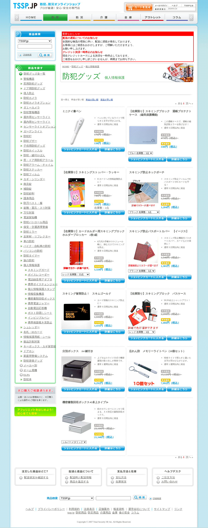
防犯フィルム (32, 174)
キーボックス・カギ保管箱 (40, 346)
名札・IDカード (33, 332)
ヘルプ (30, 509)
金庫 (115, 512)
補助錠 (28, 188)
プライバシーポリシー (51, 509)
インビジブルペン (39, 317)
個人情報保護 (92, 66)
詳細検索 (27, 55)
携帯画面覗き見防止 (40, 322)
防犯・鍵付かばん (34, 155)
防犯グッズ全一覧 (34, 73)
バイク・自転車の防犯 (37, 246)
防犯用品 (81, 512)
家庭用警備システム (36, 356)
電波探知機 (30, 217)
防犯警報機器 (32, 112)
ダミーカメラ (32, 107)
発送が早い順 (106, 99)
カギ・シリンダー (34, 179)
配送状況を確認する (36, 477)
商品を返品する (79, 481)
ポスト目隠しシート (40, 313)
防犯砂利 (29, 193)
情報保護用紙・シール (37, 336)
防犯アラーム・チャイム (38, 164)
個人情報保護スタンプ (41, 289)
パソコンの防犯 (33, 250)
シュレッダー (32, 327)
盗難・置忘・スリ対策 (37, 207)
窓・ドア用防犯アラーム (38, 160)
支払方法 (121, 477)
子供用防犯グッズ (34, 145)
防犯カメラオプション (37, 102)
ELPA (27, 374)
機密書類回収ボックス (41, 298)
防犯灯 (28, 136)
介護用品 (105, 512)
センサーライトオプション (40, 126)
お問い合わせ (169, 481)
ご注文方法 (168, 477)
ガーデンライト (33, 131)
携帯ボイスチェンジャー (43, 284)
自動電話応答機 (37, 308)
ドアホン (29, 351)
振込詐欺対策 (32, 341)
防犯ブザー (30, 141)
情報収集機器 (36, 293)
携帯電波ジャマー (39, 303)
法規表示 (89, 509)
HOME (65, 66)
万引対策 (29, 212)
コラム (135, 512)
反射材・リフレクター (37, 236)
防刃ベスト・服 (33, 203)
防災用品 (93, 512)
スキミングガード (39, 270)
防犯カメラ (30, 98)
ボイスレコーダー (39, 274)
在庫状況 (121, 481)
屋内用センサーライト (37, 121)
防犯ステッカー (33, 169)
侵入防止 (29, 93)
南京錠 (28, 184)
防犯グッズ (77, 66)
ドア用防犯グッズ (34, 88)
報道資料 (118, 509)
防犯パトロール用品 (36, 222)
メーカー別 (30, 365)
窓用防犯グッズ (33, 83)
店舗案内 (104, 509)
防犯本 (28, 379)
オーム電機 (30, 370)
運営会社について (139, 509)
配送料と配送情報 (81, 477)
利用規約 (74, 509)
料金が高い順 (92, 99)
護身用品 (29, 198)
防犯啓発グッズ (33, 360)
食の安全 (124, 512)
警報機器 (29, 78)
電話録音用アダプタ (40, 279)
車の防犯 (29, 241)
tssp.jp (71, 512)
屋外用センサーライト (37, 117)
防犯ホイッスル (33, 150)
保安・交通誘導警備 (36, 227)
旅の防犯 (29, 260)
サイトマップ (162, 509)
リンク (178, 509)
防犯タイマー (32, 255)
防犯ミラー (30, 231)
